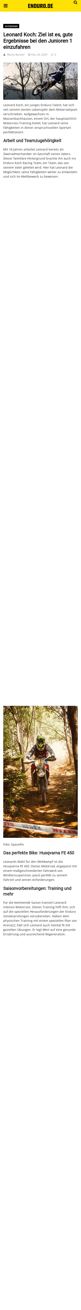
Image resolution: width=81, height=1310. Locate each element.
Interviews (11, 26)
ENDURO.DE (40, 6)
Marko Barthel (15, 54)
